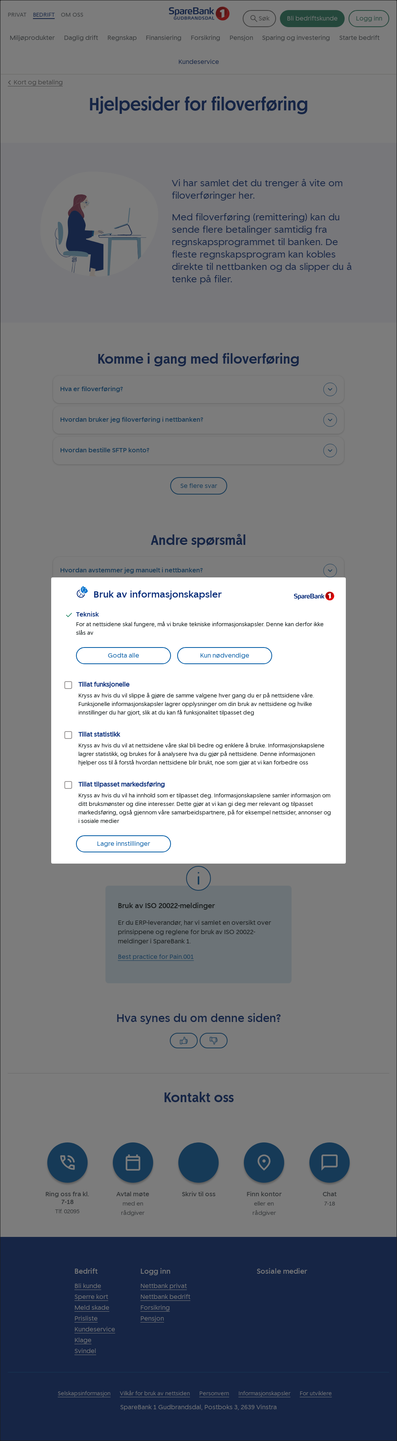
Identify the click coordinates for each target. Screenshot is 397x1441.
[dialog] (198, 720)
